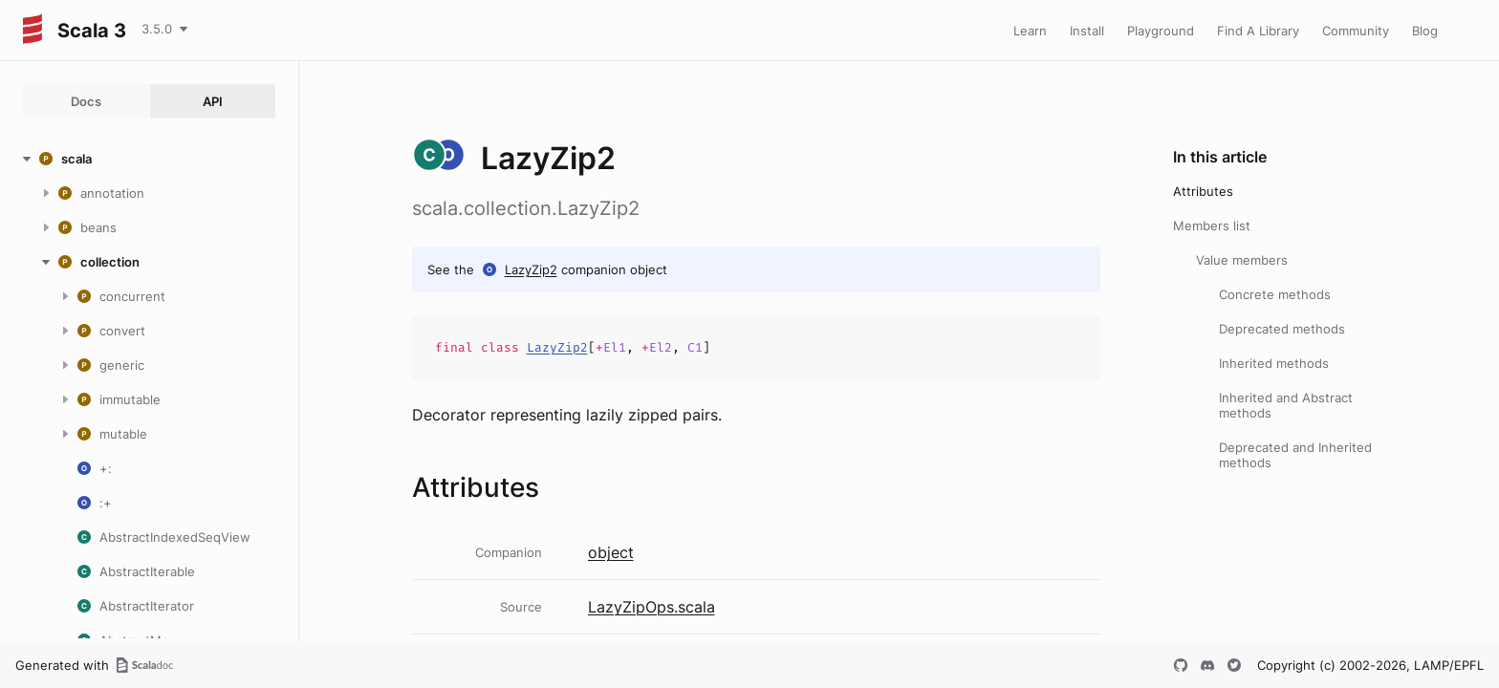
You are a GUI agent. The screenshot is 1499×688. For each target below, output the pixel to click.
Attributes (1203, 191)
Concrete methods (1275, 294)
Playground (1160, 30)
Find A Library (1258, 30)
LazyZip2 (531, 269)
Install (1087, 30)
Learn (1030, 30)
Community (1355, 30)
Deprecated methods (1282, 328)
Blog (1425, 30)
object (611, 552)
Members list (1211, 225)
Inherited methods (1274, 363)
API (213, 101)
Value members (1242, 260)
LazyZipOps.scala (651, 606)
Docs (86, 101)
